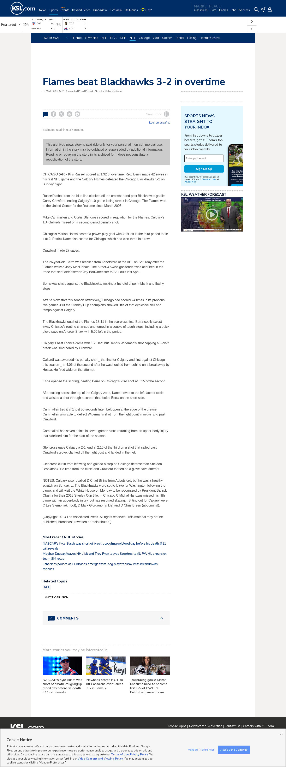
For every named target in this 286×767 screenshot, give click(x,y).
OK (281, 733)
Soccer (167, 38)
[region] (143, 747)
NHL (133, 38)
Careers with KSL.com (258, 726)
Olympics (91, 38)
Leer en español (159, 122)
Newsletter (197, 726)
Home (77, 38)
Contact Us (232, 726)
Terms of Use (208, 179)
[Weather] (148, 12)
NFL (104, 38)
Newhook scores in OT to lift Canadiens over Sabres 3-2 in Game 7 (104, 684)
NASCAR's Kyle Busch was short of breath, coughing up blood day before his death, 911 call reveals (62, 686)
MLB (123, 38)
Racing (191, 38)
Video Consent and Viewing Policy (100, 759)
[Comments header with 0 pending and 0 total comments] (106, 618)
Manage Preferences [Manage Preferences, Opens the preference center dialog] (201, 749)
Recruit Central (210, 38)
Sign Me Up (204, 169)
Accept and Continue (234, 749)
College (144, 38)
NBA (113, 38)
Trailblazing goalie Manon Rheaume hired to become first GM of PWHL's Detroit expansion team (148, 686)
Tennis (179, 38)
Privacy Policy (190, 181)
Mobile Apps (177, 726)
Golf (156, 38)
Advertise (215, 726)
